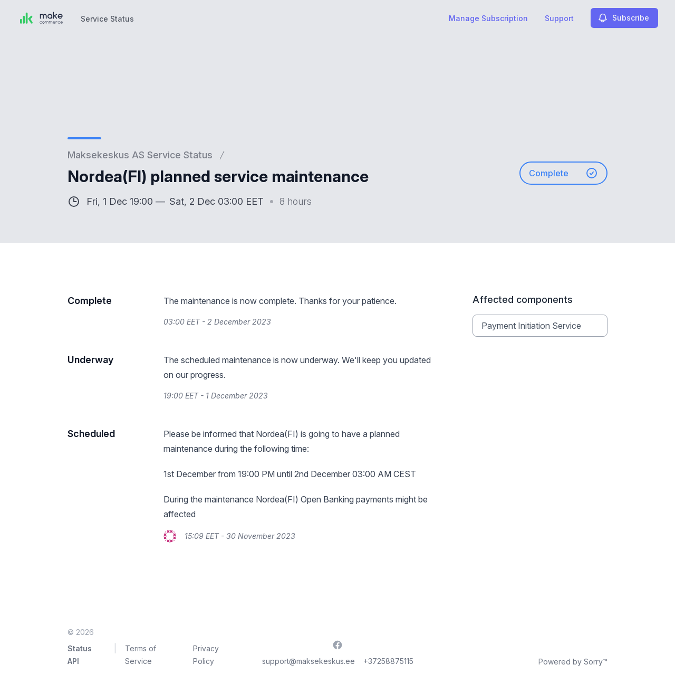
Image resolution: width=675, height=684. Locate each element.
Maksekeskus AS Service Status (140, 154)
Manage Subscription (488, 18)
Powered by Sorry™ (573, 661)
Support (559, 18)
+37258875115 (388, 661)
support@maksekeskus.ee (308, 661)
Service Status (107, 18)
